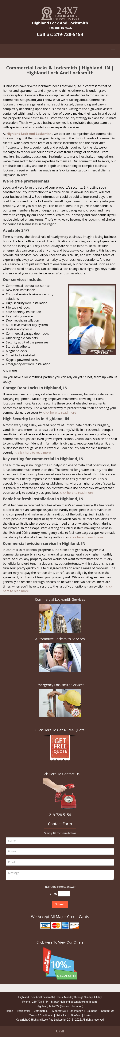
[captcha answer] (64, 893)
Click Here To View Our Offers (60, 942)
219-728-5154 (68, 34)
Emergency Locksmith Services (60, 684)
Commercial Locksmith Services (60, 599)
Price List (62, 1015)
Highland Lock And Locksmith (29, 134)
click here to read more (59, 412)
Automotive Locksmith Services (60, 639)
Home (9, 1010)
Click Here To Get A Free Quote (59, 730)
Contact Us (107, 1010)
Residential (23, 1010)
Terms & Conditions (40, 1015)
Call (60, 1031)
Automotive (59, 1010)
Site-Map (76, 1015)
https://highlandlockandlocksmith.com (74, 1001)
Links (87, 1015)
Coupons (92, 1010)
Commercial (41, 1010)
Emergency (76, 1010)
